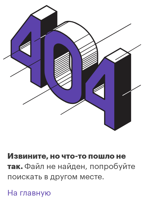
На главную (29, 193)
